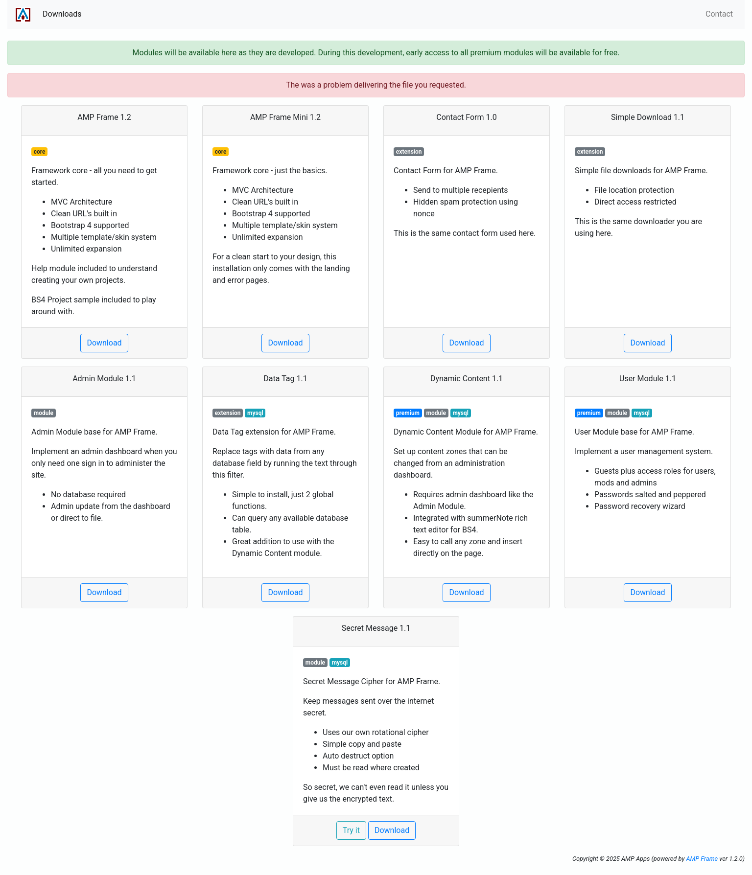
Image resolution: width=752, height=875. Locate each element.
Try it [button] (351, 830)
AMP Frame (702, 858)
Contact (719, 14)
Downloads (62, 14)
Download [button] (104, 342)
